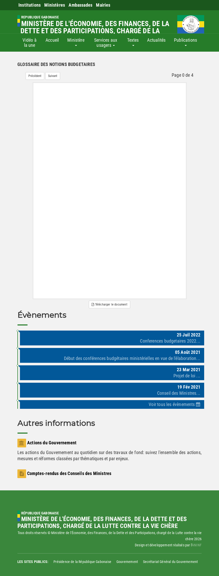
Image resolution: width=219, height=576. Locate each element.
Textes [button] (133, 41)
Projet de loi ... (186, 375)
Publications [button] (185, 41)
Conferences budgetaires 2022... (170, 341)
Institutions (29, 5)
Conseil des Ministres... (178, 393)
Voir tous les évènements (174, 404)
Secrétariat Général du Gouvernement (170, 562)
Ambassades (80, 5)
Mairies (103, 5)
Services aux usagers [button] (105, 42)
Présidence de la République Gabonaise (82, 562)
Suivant (52, 76)
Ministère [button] (75, 41)
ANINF (197, 545)
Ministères (54, 5)
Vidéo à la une (29, 42)
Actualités (156, 40)
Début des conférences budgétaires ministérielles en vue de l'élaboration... (132, 358)
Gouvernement (127, 562)
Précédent (34, 76)
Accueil (52, 40)
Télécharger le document (109, 304)
